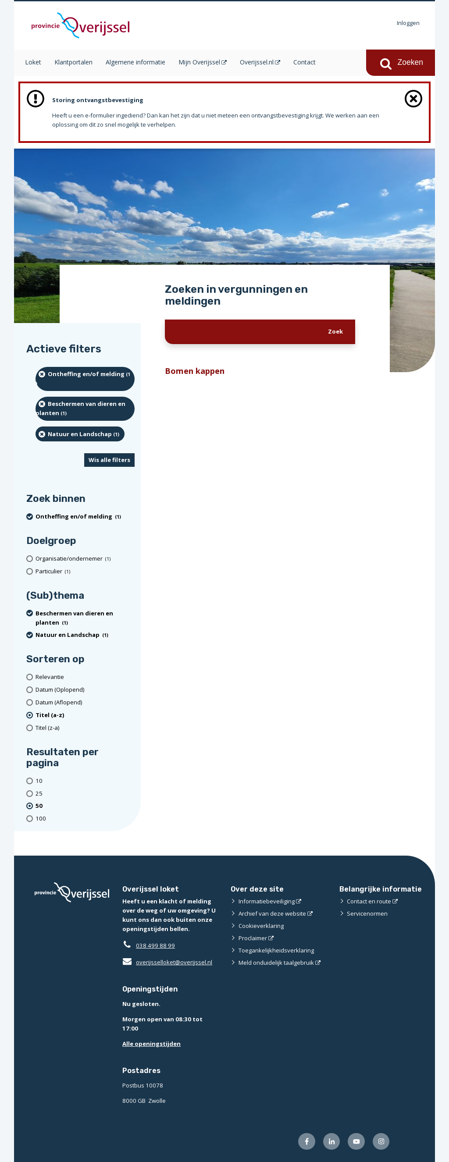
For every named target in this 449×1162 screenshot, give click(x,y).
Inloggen (408, 23)
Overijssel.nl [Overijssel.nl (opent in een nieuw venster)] (257, 62)
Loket (33, 62)
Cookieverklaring (261, 926)
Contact (304, 62)
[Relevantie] (85, 677)
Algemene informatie (135, 62)
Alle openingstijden (151, 1044)
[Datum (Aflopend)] (85, 702)
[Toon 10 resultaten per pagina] (85, 781)
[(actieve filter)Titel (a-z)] (85, 715)
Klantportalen (73, 62)
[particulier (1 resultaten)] (85, 571)
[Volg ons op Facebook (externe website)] (306, 1141)
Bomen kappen (194, 370)
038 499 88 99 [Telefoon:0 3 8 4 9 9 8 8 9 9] (155, 945)
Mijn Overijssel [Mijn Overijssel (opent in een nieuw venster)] (199, 62)
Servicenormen (367, 913)
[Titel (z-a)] (85, 727)
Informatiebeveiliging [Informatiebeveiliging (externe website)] (267, 901)
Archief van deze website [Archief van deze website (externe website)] (272, 913)
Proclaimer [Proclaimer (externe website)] (253, 938)
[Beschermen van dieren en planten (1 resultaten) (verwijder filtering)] (85, 409)
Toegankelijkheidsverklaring (276, 950)
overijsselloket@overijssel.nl (167, 962)
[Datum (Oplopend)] (85, 689)
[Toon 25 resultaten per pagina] (85, 793)
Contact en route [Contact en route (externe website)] (369, 901)
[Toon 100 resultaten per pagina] (85, 818)
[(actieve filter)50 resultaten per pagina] (85, 806)
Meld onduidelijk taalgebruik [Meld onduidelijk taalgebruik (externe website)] (276, 963)
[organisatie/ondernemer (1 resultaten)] (85, 558)
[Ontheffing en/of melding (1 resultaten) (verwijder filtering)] (85, 379)
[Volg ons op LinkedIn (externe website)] (331, 1141)
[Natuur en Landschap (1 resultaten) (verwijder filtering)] (80, 433)
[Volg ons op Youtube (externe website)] (356, 1141)
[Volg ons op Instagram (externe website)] (381, 1141)
